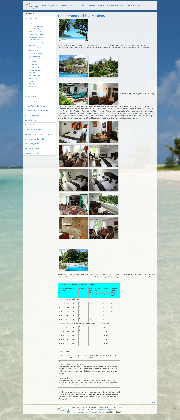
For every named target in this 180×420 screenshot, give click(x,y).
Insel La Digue (32, 101)
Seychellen (53, 6)
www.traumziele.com (81, 412)
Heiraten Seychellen (32, 144)
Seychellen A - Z (30, 120)
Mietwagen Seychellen (33, 153)
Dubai (82, 6)
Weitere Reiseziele (133, 6)
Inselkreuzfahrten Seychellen (37, 111)
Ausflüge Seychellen (32, 148)
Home (44, 6)
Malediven (91, 6)
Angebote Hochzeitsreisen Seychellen (38, 134)
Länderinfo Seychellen (33, 129)
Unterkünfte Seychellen (33, 18)
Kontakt (101, 6)
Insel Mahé (31, 23)
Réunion (74, 6)
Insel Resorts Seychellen (36, 106)
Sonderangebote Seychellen (35, 139)
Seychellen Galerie (31, 125)
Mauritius (64, 6)
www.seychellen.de (97, 412)
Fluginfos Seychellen (32, 115)
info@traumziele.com (109, 410)
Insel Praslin (31, 96)
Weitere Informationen (115, 6)
